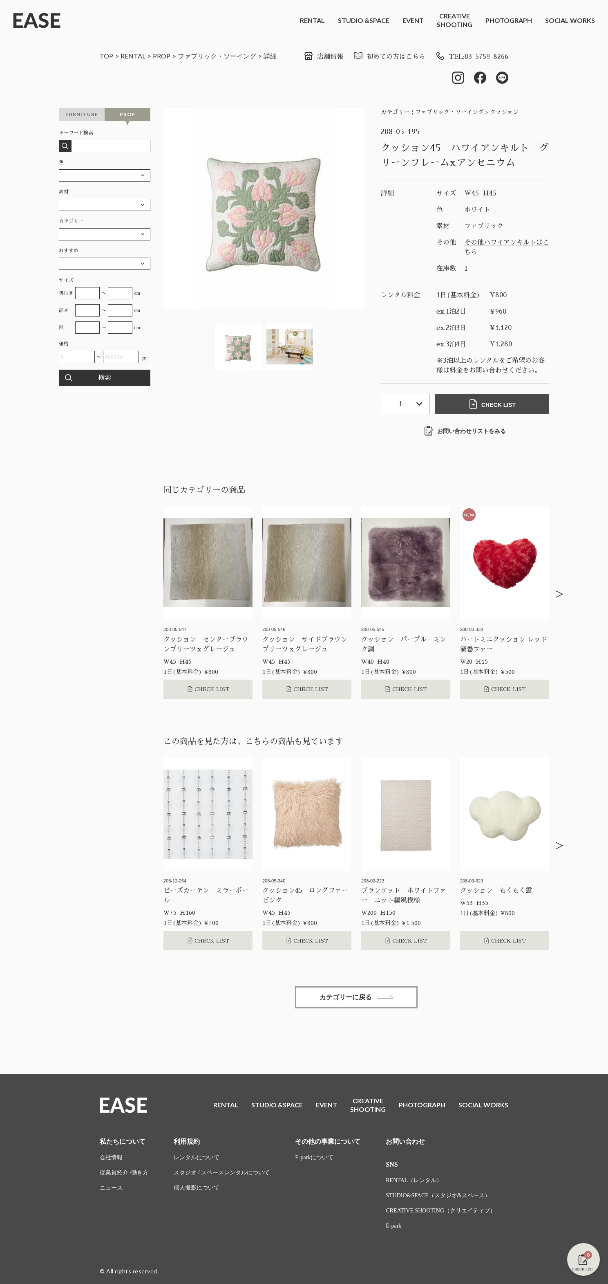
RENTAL (312, 20)
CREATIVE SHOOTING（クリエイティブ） (441, 1211)
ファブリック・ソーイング (217, 56)
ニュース (111, 1188)
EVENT (413, 20)
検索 (104, 378)
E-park (393, 1226)
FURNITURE (81, 114)
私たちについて (122, 1141)
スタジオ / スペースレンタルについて (222, 1173)
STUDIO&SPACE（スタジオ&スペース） (438, 1195)
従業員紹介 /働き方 (124, 1173)
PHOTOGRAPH (508, 20)
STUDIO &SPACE (363, 20)
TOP (106, 56)
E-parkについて (314, 1157)
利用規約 (187, 1141)
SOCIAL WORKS (570, 20)
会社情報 (111, 1157)
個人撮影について (196, 1188)
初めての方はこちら (389, 57)
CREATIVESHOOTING (454, 20)
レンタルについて (196, 1157)
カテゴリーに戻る (356, 997)
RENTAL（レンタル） (414, 1180)
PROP (161, 56)
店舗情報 (323, 57)
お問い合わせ (405, 1141)
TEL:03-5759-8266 (471, 57)
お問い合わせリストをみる (465, 430)
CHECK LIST (492, 404)
